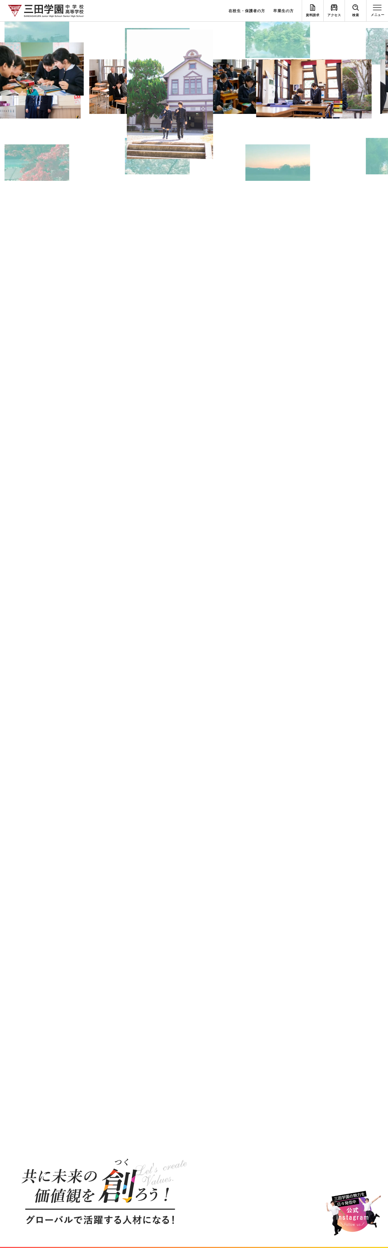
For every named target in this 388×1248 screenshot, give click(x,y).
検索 (355, 15)
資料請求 (312, 15)
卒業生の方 (283, 11)
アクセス (334, 15)
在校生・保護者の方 (246, 11)
